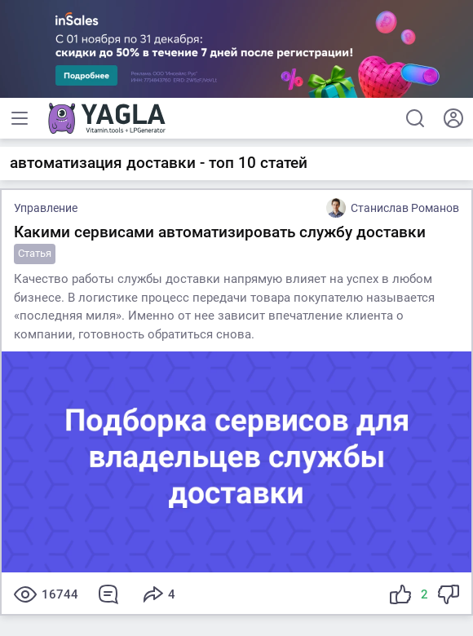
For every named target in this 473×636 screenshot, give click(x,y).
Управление (45, 207)
